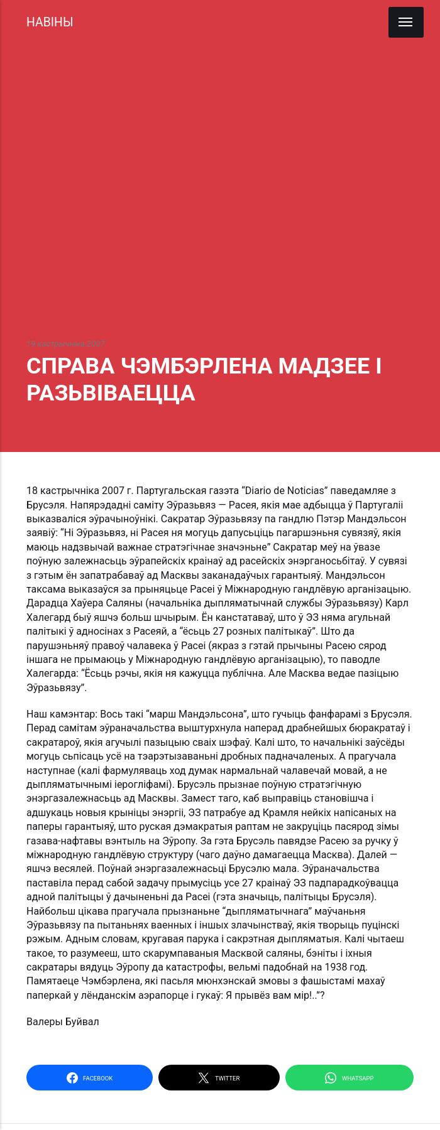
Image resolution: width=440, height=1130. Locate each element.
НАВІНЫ (50, 22)
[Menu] (406, 22)
